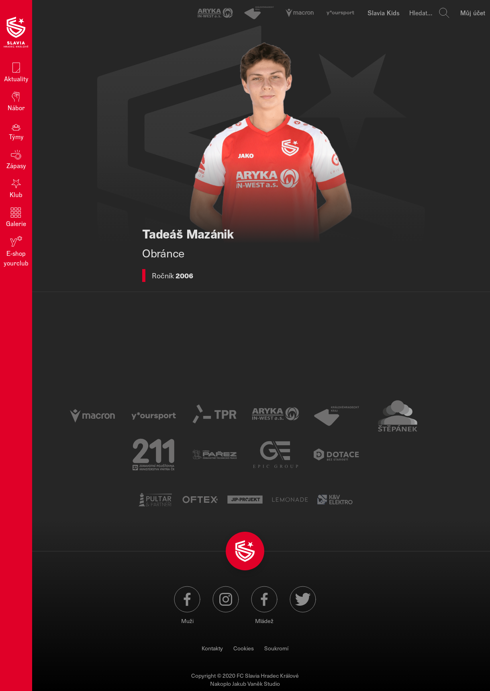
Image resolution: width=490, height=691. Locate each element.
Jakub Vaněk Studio (256, 683)
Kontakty (212, 648)
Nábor (16, 100)
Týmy (16, 129)
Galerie (16, 216)
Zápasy (16, 158)
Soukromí (276, 648)
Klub (16, 187)
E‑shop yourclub (16, 251)
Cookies (243, 648)
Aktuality (16, 71)
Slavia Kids (384, 12)
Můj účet (472, 12)
